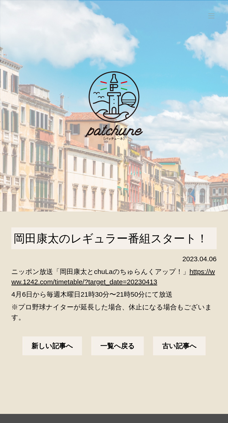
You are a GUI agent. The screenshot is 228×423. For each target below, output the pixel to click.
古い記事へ (179, 346)
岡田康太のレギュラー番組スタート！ (111, 238)
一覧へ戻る (117, 346)
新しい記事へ (52, 346)
